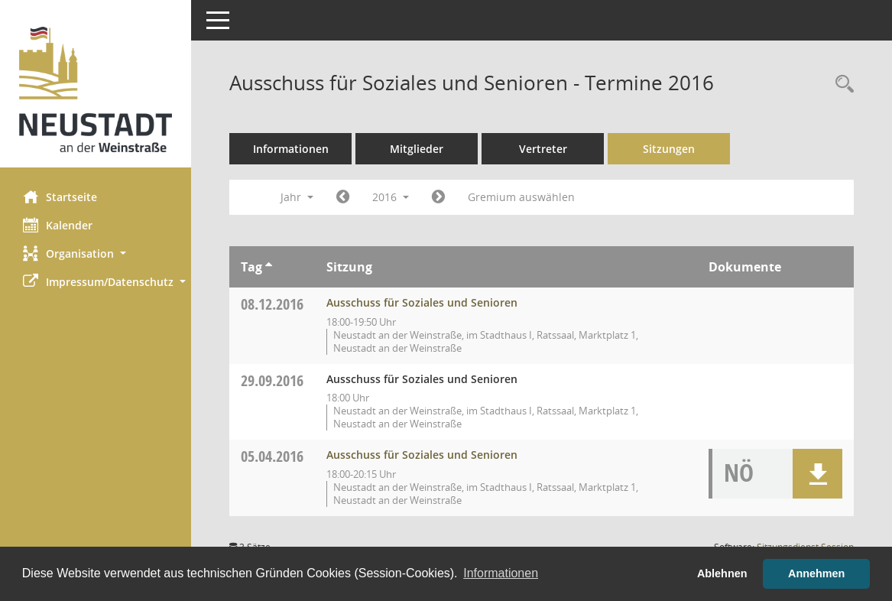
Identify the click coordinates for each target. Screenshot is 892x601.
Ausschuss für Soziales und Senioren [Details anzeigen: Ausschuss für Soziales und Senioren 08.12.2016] (421, 302)
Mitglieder (416, 148)
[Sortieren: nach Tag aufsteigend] (268, 266)
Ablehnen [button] (722, 573)
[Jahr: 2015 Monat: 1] (343, 197)
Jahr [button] (297, 197)
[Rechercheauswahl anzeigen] (841, 84)
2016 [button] (390, 197)
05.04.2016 (272, 456)
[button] (95, 253)
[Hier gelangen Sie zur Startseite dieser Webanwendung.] (95, 89)
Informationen (291, 148)
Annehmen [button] (816, 573)
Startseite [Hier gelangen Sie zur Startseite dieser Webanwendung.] (60, 196)
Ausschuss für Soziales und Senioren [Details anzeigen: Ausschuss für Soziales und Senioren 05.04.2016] (421, 454)
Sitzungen (669, 148)
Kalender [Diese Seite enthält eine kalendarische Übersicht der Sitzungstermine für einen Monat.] (57, 224)
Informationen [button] (500, 573)
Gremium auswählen (521, 197)
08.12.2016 (272, 304)
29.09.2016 (272, 380)
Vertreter (543, 148)
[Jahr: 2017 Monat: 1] (438, 197)
